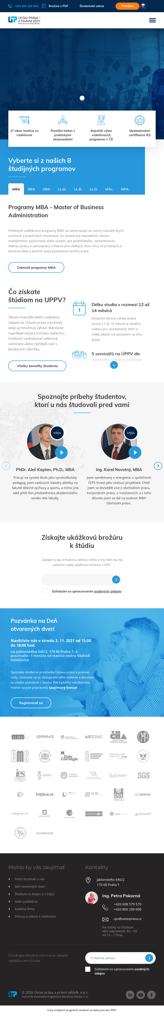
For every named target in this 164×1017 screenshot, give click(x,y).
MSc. (109, 189)
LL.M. (62, 189)
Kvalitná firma (25, 909)
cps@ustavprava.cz (128, 918)
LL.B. (78, 189)
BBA (31, 189)
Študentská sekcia (92, 6)
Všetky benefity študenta (37, 366)
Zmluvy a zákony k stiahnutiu (35, 916)
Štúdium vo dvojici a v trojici (35, 894)
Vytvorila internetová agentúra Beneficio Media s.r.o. (55, 996)
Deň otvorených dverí (30, 886)
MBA (16, 189)
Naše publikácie (26, 901)
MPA (125, 189)
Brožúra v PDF (55, 6)
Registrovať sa (31, 703)
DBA (46, 189)
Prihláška (127, 6)
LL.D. (94, 189)
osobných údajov (108, 591)
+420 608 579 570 (127, 904)
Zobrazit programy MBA (36, 267)
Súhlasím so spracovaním (87, 591)
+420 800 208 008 (23, 6)
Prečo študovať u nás (30, 879)
